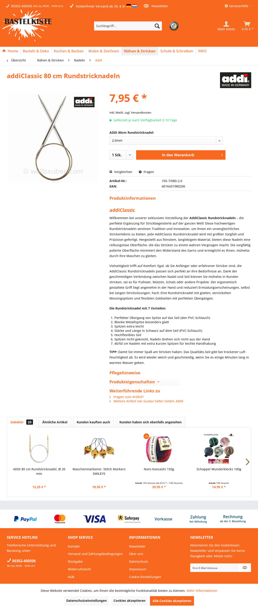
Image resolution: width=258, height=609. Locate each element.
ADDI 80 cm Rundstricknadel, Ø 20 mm (39, 471)
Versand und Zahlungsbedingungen (95, 554)
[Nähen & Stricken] (140, 51)
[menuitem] (135, 25)
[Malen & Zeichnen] (103, 51)
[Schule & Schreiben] (177, 51)
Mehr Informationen (202, 590)
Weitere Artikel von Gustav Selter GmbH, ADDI (146, 401)
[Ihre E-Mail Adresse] (214, 567)
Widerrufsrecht (79, 569)
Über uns (136, 554)
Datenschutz (138, 561)
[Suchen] (157, 25)
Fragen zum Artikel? (126, 397)
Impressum (137, 569)
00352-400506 (21, 6)
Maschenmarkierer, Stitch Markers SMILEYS (99, 471)
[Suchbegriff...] (128, 25)
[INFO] (202, 51)
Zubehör (21, 422)
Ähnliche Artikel (54, 422)
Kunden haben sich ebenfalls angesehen (150, 422)
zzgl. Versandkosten (138, 112)
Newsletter (156, 6)
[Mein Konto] (226, 26)
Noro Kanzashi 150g (159, 469)
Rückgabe (75, 561)
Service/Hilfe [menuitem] (237, 6)
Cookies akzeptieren (129, 600)
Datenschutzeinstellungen (86, 600)
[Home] (10, 51)
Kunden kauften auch (93, 422)
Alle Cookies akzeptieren (172, 601)
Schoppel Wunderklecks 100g (218, 469)
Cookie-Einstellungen (145, 577)
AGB (71, 577)
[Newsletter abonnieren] (245, 567)
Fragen (146, 172)
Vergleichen (120, 172)
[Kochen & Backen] (69, 51)
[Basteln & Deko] (36, 51)
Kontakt (74, 546)
